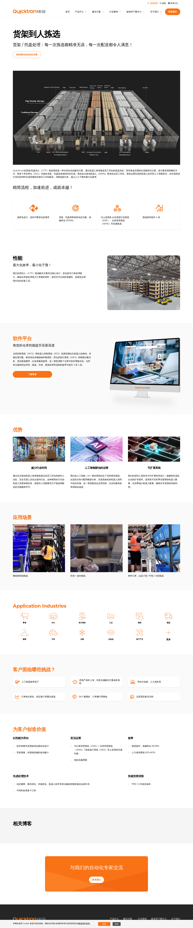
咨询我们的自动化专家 (28, 54)
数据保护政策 (84, 923)
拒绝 (116, 924)
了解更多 (32, 374)
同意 (104, 924)
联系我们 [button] (172, 11)
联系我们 (96, 880)
